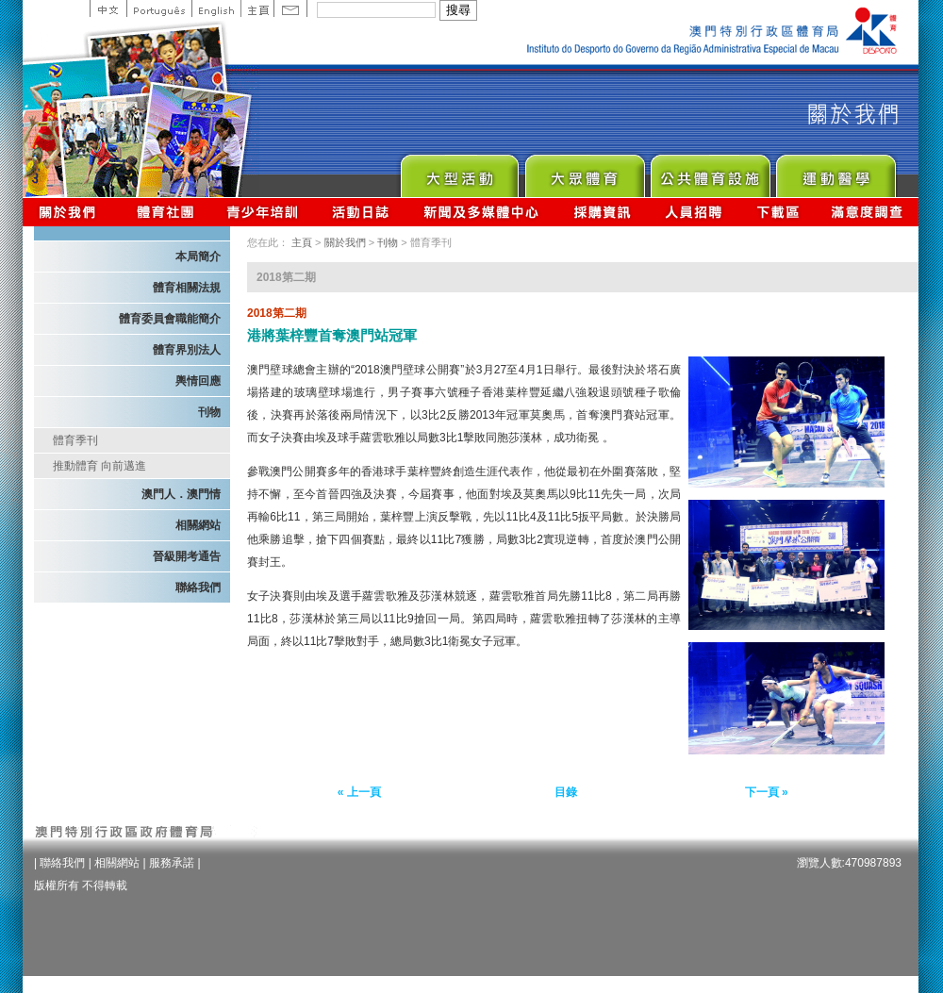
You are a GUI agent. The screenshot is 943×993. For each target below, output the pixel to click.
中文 (108, 8)
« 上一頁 (359, 792)
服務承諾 (171, 862)
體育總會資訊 (165, 211)
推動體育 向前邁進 (99, 465)
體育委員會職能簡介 (170, 318)
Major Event (458, 171)
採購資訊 (602, 211)
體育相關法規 (187, 287)
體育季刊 (75, 440)
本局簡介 (198, 256)
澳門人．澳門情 (181, 494)
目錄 (565, 792)
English (215, 8)
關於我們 (71, 211)
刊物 (209, 412)
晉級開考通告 (187, 556)
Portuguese (158, 8)
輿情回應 (198, 381)
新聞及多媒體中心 (481, 211)
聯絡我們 (198, 587)
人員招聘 (693, 211)
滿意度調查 (867, 211)
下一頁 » (766, 792)
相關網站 (198, 525)
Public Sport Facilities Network (709, 171)
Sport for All (584, 171)
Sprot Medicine (835, 171)
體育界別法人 (187, 349)
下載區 (777, 211)
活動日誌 (361, 211)
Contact (290, 8)
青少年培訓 (263, 211)
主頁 (256, 8)
